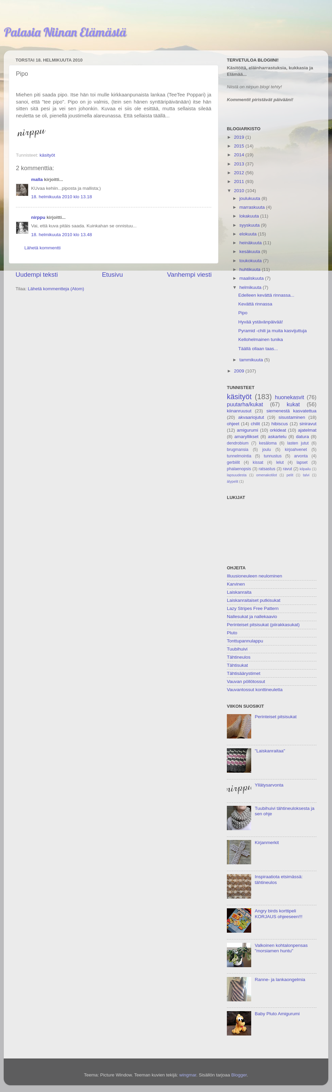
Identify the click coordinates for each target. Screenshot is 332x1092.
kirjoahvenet (296, 449)
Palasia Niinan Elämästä (65, 32)
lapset (302, 462)
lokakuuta (249, 216)
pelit (290, 475)
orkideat (278, 430)
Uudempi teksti (37, 274)
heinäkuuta (251, 242)
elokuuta (248, 233)
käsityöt (47, 155)
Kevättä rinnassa (255, 303)
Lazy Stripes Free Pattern (253, 608)
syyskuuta (250, 225)
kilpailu (305, 469)
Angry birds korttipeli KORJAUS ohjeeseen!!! (278, 913)
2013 (239, 163)
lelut (280, 462)
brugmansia (237, 449)
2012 (239, 172)
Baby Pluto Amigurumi (277, 1013)
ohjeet (233, 423)
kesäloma (268, 443)
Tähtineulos (239, 657)
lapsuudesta (236, 475)
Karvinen (236, 584)
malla (37, 179)
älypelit (232, 481)
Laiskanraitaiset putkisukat (253, 600)
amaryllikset (246, 436)
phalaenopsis (239, 469)
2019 (239, 137)
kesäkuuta (250, 251)
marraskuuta (252, 207)
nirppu (38, 217)
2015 (239, 146)
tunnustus (273, 456)
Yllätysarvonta (269, 785)
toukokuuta (251, 260)
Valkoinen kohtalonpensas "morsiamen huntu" (281, 948)
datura (302, 436)
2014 (239, 154)
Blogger (239, 1074)
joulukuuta (250, 198)
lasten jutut (298, 443)
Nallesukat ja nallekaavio (252, 616)
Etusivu (112, 274)
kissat (258, 462)
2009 (239, 370)
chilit (255, 423)
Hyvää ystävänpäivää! (260, 321)
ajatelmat (307, 430)
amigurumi (247, 430)
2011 (239, 181)
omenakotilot (266, 475)
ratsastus (267, 469)
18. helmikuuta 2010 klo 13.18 (61, 196)
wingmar (187, 1074)
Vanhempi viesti (189, 274)
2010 (239, 190)
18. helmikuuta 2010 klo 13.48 (61, 234)
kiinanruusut (239, 410)
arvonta (301, 456)
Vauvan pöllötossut (246, 681)
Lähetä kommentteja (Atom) (56, 288)
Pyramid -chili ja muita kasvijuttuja (272, 330)
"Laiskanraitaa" (270, 750)
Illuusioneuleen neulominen (254, 575)
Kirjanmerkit (267, 842)
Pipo (242, 312)
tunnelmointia (239, 456)
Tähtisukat (237, 665)
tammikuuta (251, 359)
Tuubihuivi (237, 649)
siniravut (308, 423)
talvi (306, 475)
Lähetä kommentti (42, 247)
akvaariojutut (251, 417)
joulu (266, 449)
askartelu (277, 436)
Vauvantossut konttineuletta (255, 689)
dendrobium (237, 443)
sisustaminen (292, 417)
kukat (293, 404)
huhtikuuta (250, 269)
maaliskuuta (252, 278)
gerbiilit (233, 462)
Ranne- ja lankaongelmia (280, 979)
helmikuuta (251, 287)
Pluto (232, 632)
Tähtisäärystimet (243, 673)
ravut (287, 469)
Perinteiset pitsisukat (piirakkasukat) (263, 624)
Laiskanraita (239, 592)
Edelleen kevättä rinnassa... (266, 295)
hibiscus (279, 423)
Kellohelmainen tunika (260, 339)
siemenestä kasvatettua (291, 410)
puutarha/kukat (245, 404)
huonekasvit (289, 397)
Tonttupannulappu (245, 640)
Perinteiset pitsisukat (276, 716)
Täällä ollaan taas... (258, 348)
